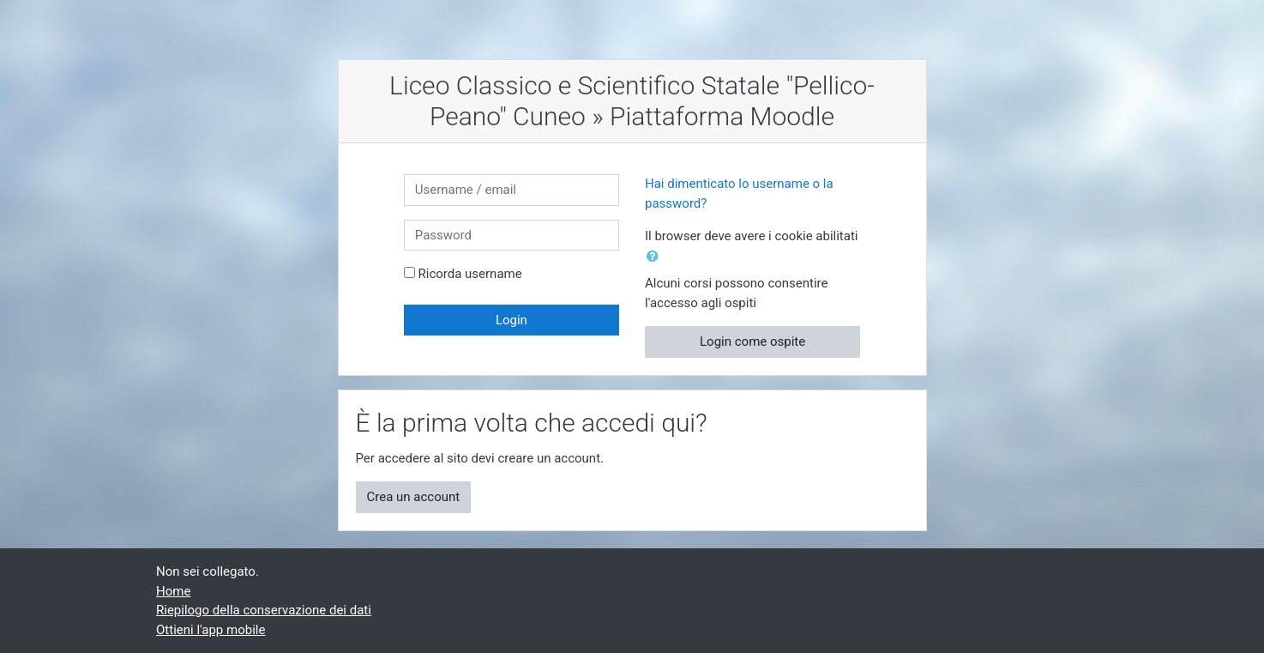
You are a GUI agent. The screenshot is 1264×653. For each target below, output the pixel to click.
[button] (656, 257)
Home (173, 591)
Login (511, 320)
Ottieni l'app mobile (210, 630)
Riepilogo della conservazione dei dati (263, 610)
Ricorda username (469, 273)
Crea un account (413, 497)
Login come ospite (752, 341)
